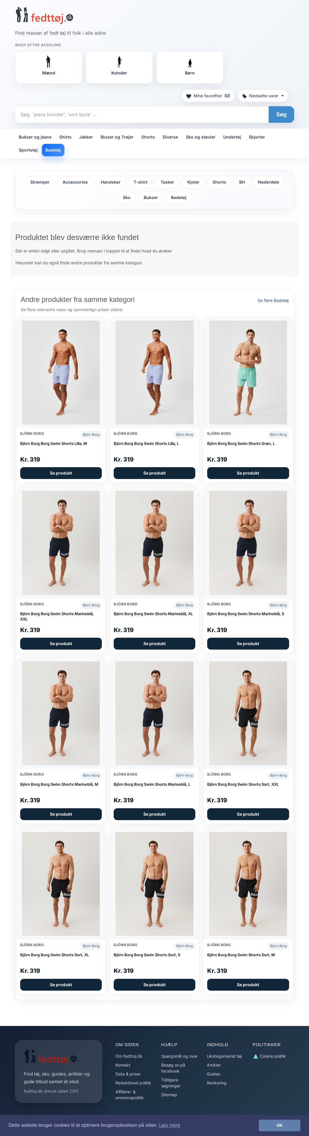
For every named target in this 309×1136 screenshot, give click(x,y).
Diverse (170, 136)
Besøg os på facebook (173, 1067)
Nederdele (268, 181)
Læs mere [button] (169, 1125)
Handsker (111, 181)
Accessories (75, 181)
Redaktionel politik (133, 1082)
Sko (127, 197)
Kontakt (122, 1064)
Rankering (216, 1082)
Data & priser (128, 1073)
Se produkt (61, 472)
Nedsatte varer (263, 95)
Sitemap (169, 1094)
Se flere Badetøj (273, 300)
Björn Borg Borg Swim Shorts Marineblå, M (59, 784)
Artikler (214, 1064)
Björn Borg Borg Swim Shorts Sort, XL (54, 954)
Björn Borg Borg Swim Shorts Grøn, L (241, 443)
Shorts (148, 136)
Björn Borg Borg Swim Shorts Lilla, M (53, 443)
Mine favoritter (208, 96)
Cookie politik (269, 1056)
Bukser (151, 197)
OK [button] (279, 1125)
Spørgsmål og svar (179, 1056)
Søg (281, 114)
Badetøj (53, 149)
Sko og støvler (200, 136)
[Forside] (44, 15)
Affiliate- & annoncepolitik (129, 1094)
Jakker (86, 136)
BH (242, 181)
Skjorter (257, 136)
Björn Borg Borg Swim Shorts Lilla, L (146, 443)
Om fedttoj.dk (128, 1056)
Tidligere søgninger (170, 1082)
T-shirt (141, 181)
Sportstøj (28, 149)
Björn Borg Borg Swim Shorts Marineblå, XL (153, 613)
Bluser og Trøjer (117, 136)
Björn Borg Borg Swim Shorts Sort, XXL (243, 784)
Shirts (65, 136)
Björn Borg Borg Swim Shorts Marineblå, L (152, 784)
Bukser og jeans (35, 136)
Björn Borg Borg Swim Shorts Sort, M (241, 954)
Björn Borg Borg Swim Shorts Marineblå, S (245, 613)
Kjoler (193, 181)
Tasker (167, 181)
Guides (213, 1073)
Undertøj (232, 136)
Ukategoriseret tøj (224, 1056)
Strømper (40, 181)
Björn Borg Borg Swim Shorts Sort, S (147, 954)
